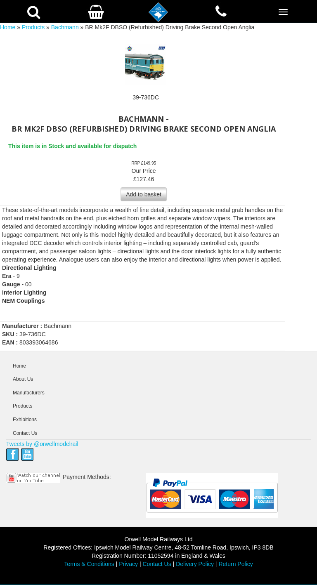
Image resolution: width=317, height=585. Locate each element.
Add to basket (143, 194)
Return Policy (235, 564)
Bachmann (65, 27)
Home (7, 27)
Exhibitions (25, 419)
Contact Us (25, 433)
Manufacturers (29, 393)
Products (33, 27)
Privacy (128, 564)
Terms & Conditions (89, 564)
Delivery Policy (195, 564)
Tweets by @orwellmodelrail (42, 444)
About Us (23, 379)
